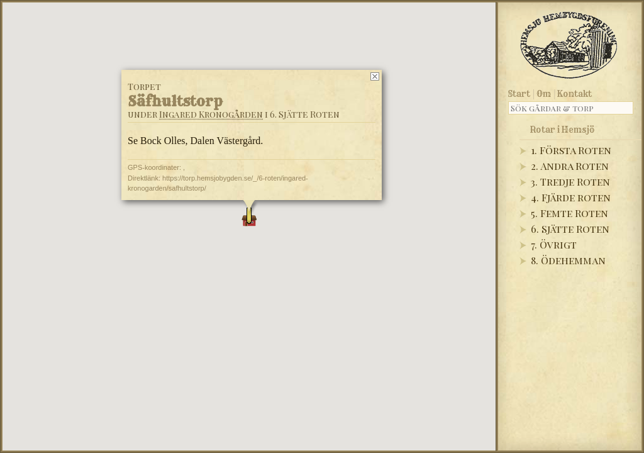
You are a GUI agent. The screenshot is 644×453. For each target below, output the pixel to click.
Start (519, 94)
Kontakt (574, 94)
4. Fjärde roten (571, 197)
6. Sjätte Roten (570, 228)
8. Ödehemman (568, 260)
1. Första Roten (571, 150)
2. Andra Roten (570, 165)
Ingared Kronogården (211, 114)
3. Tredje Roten (570, 181)
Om (543, 94)
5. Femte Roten (569, 213)
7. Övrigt (554, 244)
